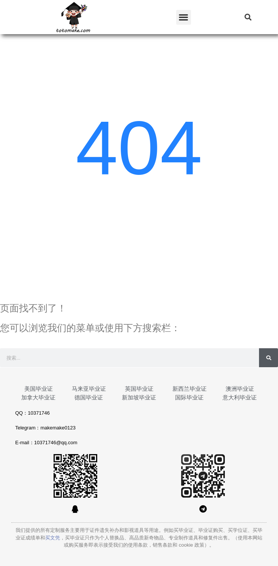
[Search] (268, 357)
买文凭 (52, 538)
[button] (183, 17)
